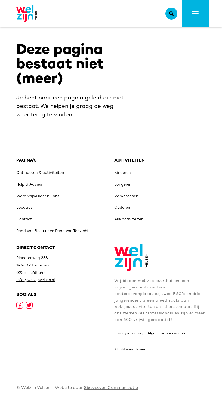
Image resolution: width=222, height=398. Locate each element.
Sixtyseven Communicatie (111, 388)
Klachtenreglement (131, 349)
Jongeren (122, 185)
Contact (24, 219)
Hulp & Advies (29, 185)
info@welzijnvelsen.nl (35, 280)
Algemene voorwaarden (168, 333)
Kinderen (122, 173)
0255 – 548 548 (31, 273)
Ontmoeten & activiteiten (40, 173)
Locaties (24, 208)
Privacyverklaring (128, 333)
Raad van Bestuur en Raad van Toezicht (52, 231)
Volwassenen (126, 196)
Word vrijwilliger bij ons (37, 196)
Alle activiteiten (128, 219)
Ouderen (122, 208)
